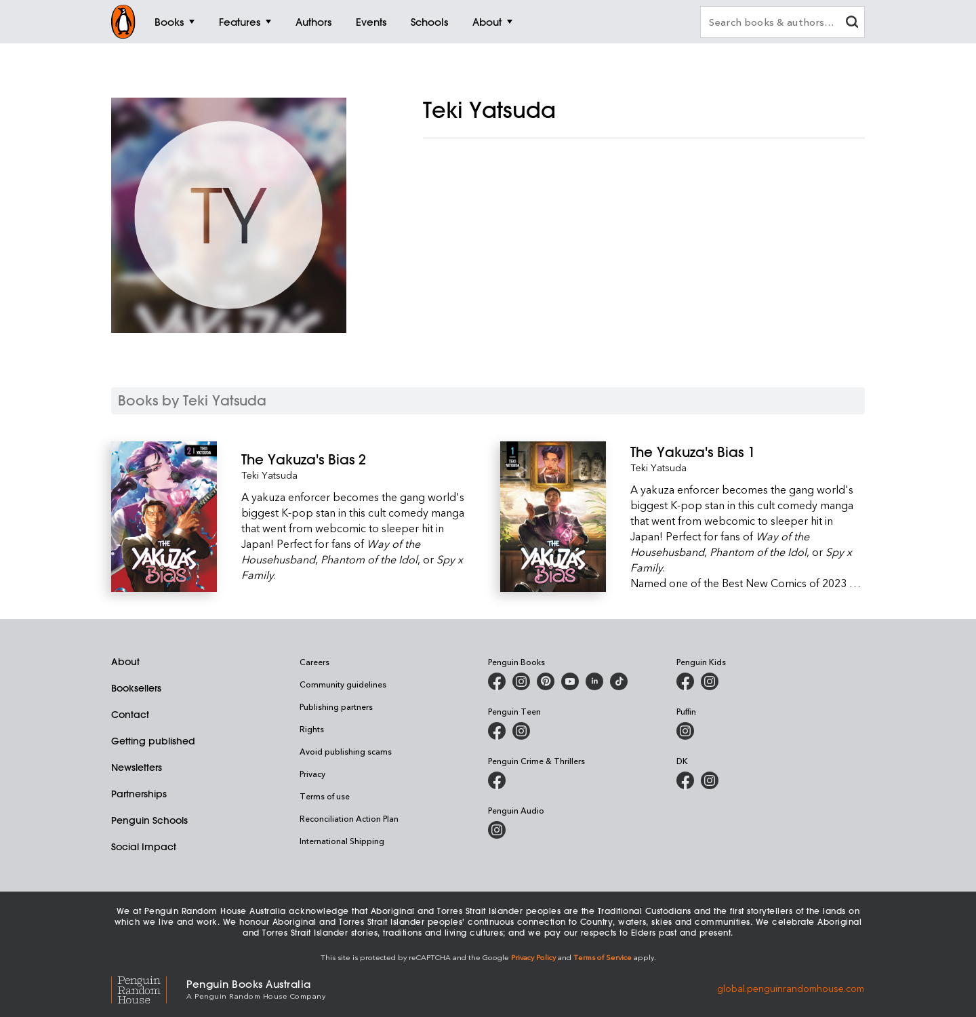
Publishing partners (336, 706)
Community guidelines (343, 684)
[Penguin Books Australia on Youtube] (570, 681)
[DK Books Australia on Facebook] (685, 780)
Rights (312, 729)
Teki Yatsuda (269, 475)
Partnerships (139, 794)
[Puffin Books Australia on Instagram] (685, 731)
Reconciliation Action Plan (349, 818)
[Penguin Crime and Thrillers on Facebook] (497, 780)
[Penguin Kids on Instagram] (709, 681)
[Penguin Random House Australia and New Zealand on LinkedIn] (594, 681)
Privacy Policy (533, 957)
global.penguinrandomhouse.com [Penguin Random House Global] (790, 988)
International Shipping (342, 841)
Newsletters (136, 767)
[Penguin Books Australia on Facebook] (497, 681)
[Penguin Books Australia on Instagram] (521, 681)
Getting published (153, 741)
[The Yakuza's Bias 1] (747, 451)
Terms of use (325, 796)
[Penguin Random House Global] (148, 988)
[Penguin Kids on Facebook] (685, 681)
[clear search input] (852, 23)
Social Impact (143, 847)
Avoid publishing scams (346, 751)
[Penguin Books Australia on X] (545, 681)
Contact (130, 715)
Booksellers (136, 688)
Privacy (312, 773)
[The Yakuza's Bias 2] (358, 459)
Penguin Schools (149, 820)
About (125, 662)
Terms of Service (602, 957)
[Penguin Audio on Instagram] (497, 830)
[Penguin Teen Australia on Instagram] (521, 731)
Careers (314, 662)
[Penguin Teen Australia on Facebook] (497, 731)
